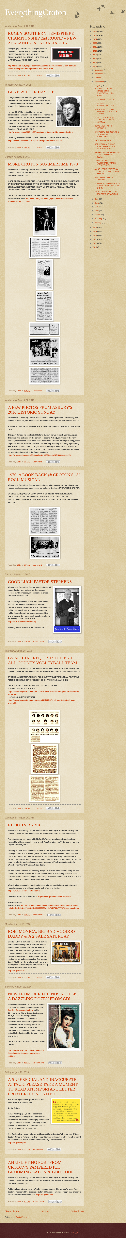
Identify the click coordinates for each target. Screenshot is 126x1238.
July (97, 199)
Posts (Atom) (21, 1217)
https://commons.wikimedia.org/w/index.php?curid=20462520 (35, 141)
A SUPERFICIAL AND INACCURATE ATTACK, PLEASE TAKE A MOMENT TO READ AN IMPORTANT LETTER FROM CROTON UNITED (43, 1086)
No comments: (39, 641)
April (97, 211)
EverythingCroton (35, 12)
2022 (95, 43)
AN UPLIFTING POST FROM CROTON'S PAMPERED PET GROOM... (107, 171)
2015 (95, 227)
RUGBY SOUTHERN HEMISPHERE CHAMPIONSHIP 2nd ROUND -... (104, 92)
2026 (95, 31)
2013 (95, 235)
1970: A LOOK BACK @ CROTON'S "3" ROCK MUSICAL (104, 120)
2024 (95, 39)
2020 (95, 51)
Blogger (75, 1232)
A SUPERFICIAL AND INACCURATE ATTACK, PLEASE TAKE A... (105, 163)
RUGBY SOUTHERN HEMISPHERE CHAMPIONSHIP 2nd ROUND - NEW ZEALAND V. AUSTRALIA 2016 (42, 38)
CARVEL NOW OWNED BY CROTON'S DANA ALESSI (106, 193)
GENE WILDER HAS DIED (32, 92)
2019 (95, 55)
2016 (95, 66)
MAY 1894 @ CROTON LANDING (104, 178)
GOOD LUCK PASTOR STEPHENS (40, 581)
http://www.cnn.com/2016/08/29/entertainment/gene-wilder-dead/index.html (40, 132)
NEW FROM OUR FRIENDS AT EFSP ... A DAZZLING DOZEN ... (107, 154)
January (98, 222)
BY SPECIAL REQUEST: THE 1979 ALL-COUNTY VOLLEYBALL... (106, 134)
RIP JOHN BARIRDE (27, 824)
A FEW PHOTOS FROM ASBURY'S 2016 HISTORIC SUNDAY (40, 409)
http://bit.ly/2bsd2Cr (16, 971)
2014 (95, 231)
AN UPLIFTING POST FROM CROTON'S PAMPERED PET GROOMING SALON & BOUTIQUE (41, 1167)
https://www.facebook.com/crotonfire (24, 891)
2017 (95, 63)
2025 (95, 35)
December (99, 70)
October (98, 78)
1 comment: (38, 75)
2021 (95, 47)
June (97, 203)
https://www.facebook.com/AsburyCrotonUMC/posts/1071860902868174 (39, 455)
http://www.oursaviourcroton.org (22, 622)
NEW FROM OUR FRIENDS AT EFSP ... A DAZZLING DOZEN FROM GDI (44, 996)
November (99, 74)
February (99, 218)
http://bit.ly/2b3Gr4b (44, 1195)
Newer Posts (12, 1211)
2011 (95, 243)
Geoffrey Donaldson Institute (20, 1010)
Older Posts (77, 1211)
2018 (95, 59)
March (97, 215)
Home (45, 1211)
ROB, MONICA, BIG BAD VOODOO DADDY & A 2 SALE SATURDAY (41, 933)
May (97, 207)
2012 (95, 239)
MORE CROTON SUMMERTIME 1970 (43, 164)
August (98, 85)
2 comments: (38, 915)
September (99, 82)
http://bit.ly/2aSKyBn (17, 1143)
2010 (95, 247)
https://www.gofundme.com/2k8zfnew (54, 897)
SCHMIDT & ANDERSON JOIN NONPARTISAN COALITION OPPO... (107, 185)
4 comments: (38, 1149)
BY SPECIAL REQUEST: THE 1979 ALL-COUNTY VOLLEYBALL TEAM (42, 660)
